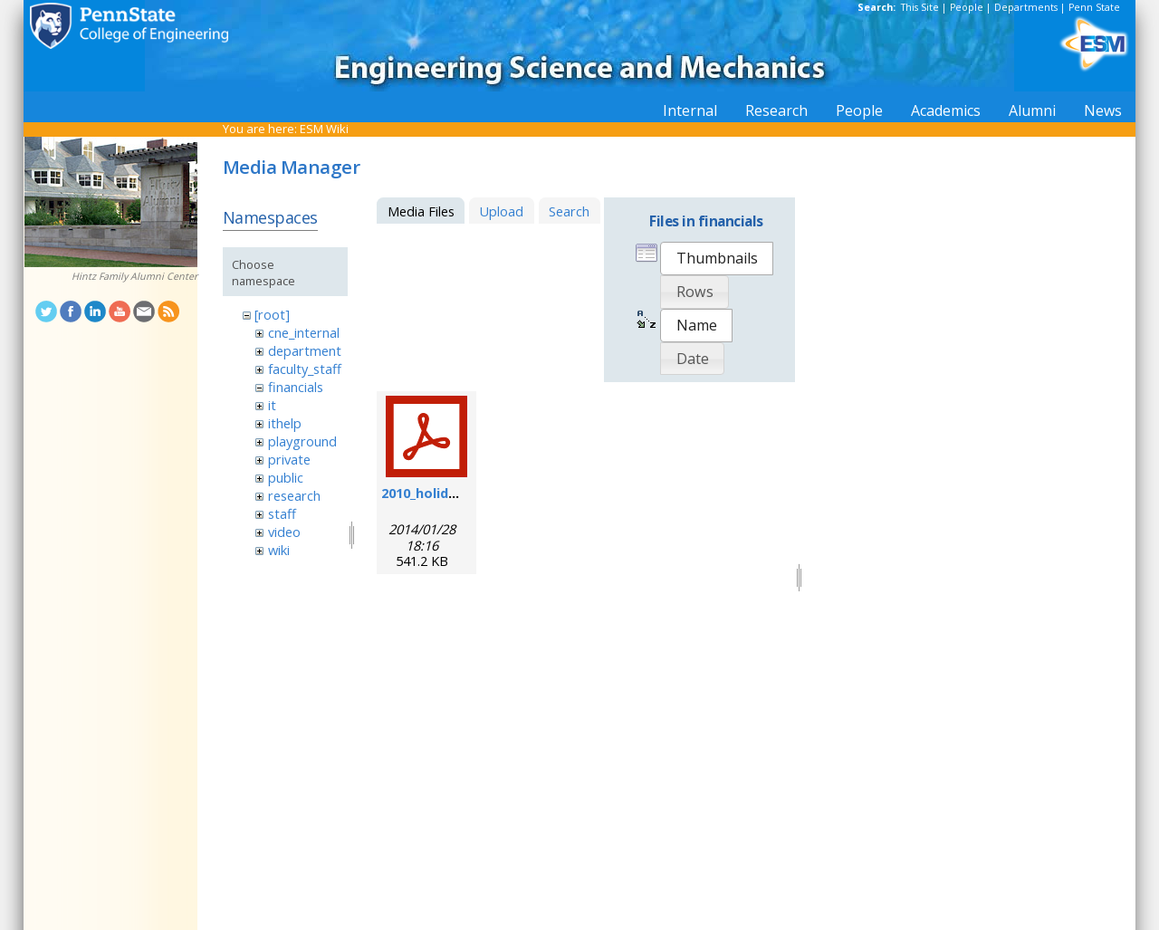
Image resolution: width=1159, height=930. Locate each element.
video (284, 532)
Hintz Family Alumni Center (134, 276)
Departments (1026, 7)
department (304, 350)
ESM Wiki (324, 128)
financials (295, 387)
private (289, 459)
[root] (272, 314)
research (294, 495)
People (966, 7)
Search (569, 211)
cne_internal (304, 332)
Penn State (1094, 7)
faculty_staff (304, 369)
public (285, 477)
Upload (501, 211)
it (272, 405)
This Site (920, 7)
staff (282, 513)
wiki (279, 550)
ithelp (285, 423)
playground (302, 441)
